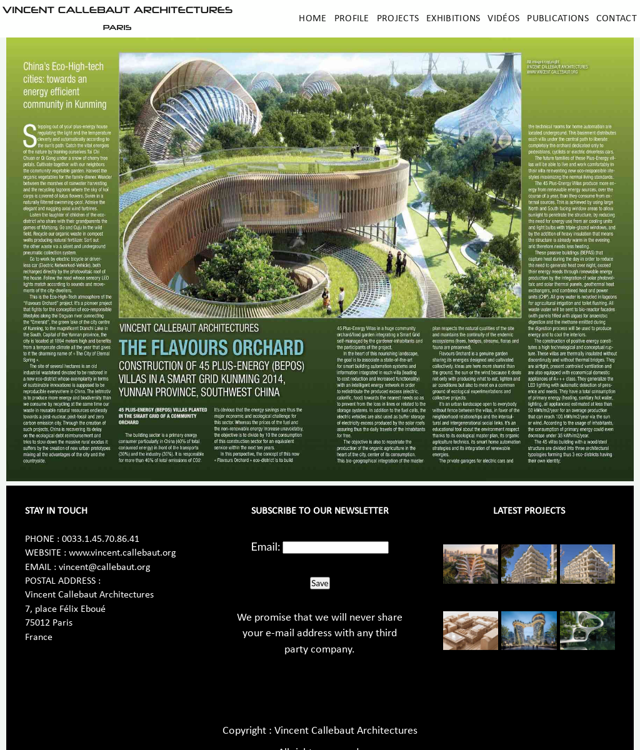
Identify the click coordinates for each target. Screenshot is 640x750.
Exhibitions (453, 19)
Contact (616, 19)
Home (312, 19)
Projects (398, 19)
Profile (351, 19)
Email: (266, 546)
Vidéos (503, 19)
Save (319, 583)
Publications (558, 19)
